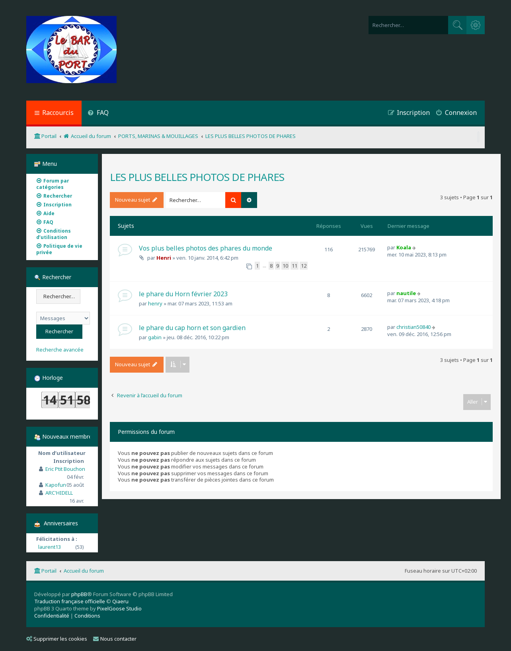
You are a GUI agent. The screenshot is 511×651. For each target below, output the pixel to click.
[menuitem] (98, 113)
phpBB (79, 594)
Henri (163, 257)
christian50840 (413, 326)
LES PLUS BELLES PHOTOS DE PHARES (197, 177)
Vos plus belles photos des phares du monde (205, 248)
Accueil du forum (84, 570)
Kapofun (55, 484)
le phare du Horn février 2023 (183, 294)
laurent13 (49, 546)
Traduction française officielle (69, 601)
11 (294, 265)
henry (155, 303)
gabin (155, 337)
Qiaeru (120, 601)
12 (303, 265)
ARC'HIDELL (59, 492)
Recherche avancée (60, 349)
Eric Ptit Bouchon (65, 468)
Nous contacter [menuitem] (115, 638)
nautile (406, 293)
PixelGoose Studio (119, 608)
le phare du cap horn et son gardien (192, 327)
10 (285, 265)
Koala (403, 247)
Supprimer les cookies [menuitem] (56, 638)
